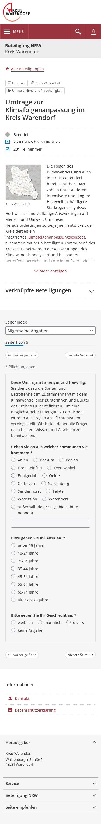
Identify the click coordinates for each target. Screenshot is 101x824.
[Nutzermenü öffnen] (93, 31)
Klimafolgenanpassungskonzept (56, 237)
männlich (52, 622)
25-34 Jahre (28, 560)
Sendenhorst (29, 491)
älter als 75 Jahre (33, 599)
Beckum (47, 460)
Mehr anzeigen (50, 271)
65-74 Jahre (28, 592)
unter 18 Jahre (31, 545)
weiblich (25, 622)
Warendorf (58, 499)
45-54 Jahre (28, 576)
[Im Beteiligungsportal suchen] (78, 31)
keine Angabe (30, 630)
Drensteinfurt (30, 467)
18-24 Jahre (28, 553)
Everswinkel (64, 467)
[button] (50, 290)
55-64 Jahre (28, 584)
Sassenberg (58, 483)
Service (12, 783)
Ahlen (23, 460)
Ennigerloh (27, 475)
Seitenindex (16, 322)
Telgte (58, 491)
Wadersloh (27, 499)
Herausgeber (18, 742)
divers (78, 622)
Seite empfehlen (21, 807)
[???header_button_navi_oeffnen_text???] (14, 31)
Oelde (54, 475)
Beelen (72, 460)
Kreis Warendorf (19, 753)
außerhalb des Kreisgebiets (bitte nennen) (48, 509)
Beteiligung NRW (23, 46)
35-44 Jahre (28, 568)
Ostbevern (27, 483)
